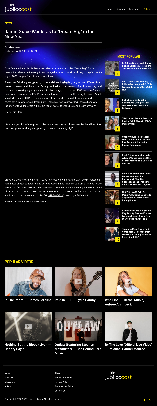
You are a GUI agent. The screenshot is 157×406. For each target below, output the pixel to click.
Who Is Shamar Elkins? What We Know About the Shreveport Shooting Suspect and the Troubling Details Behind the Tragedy (136, 179)
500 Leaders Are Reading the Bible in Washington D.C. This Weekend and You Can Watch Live (137, 85)
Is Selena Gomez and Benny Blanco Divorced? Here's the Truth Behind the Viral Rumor (137, 66)
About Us (59, 373)
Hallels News (14, 47)
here (46, 201)
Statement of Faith (64, 386)
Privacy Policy (61, 382)
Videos (146, 9)
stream (17, 201)
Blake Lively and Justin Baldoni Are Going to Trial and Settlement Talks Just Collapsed (135, 104)
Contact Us (60, 390)
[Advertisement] (128, 41)
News (109, 9)
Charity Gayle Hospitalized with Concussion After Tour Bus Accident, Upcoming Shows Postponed (136, 141)
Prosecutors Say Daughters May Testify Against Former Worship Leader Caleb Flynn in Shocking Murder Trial (136, 214)
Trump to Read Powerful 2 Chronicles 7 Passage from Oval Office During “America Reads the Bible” (136, 233)
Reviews (121, 9)
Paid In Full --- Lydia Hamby (75, 300)
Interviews (134, 9)
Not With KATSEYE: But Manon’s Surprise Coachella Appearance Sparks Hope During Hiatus (136, 196)
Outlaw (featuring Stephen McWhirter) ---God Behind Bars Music (78, 349)
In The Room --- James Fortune (28, 300)
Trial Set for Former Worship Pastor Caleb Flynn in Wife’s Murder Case (137, 121)
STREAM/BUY (55, 195)
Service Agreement (64, 377)
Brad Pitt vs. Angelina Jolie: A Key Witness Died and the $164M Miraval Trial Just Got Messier (137, 159)
